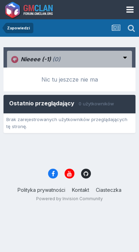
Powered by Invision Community (69, 198)
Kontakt (80, 190)
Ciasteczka (108, 190)
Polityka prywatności (41, 190)
